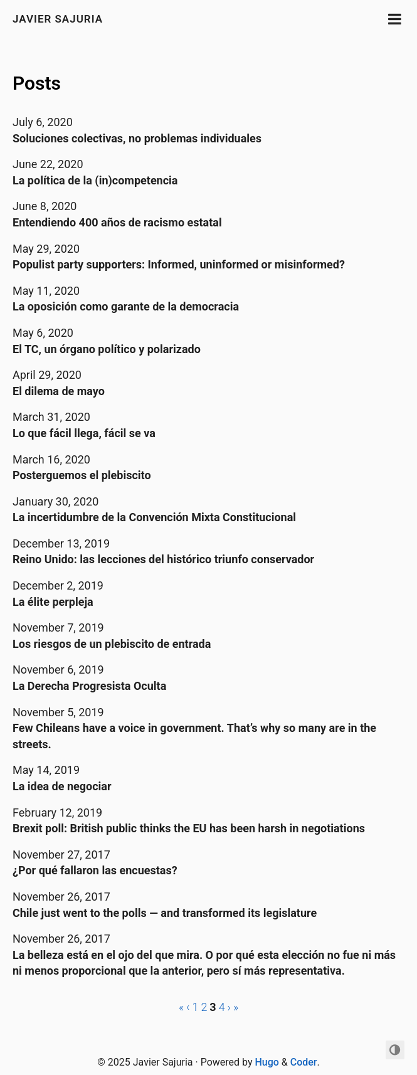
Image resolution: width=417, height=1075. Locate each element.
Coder (303, 1062)
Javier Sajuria (58, 19)
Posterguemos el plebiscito (82, 475)
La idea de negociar (62, 786)
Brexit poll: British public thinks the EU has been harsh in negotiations (189, 828)
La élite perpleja (53, 601)
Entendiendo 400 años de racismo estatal (117, 222)
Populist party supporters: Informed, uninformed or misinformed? (179, 264)
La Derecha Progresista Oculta (89, 685)
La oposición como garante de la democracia (126, 306)
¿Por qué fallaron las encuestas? (95, 870)
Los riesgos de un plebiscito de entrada (112, 643)
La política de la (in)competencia (95, 180)
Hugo (266, 1062)
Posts (37, 83)
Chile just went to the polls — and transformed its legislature (165, 912)
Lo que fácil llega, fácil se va (84, 433)
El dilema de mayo (59, 391)
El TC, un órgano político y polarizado (107, 349)
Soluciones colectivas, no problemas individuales (137, 138)
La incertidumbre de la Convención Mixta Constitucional (154, 517)
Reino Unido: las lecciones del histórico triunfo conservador (163, 559)
